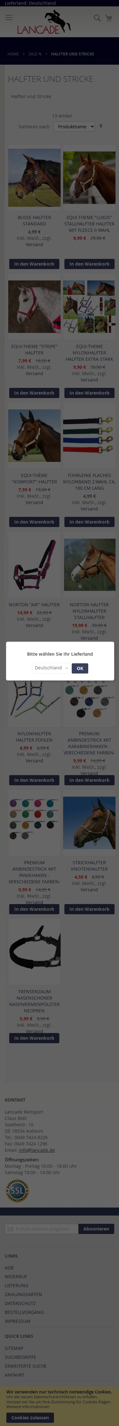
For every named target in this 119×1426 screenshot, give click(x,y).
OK (80, 668)
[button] (51, 668)
